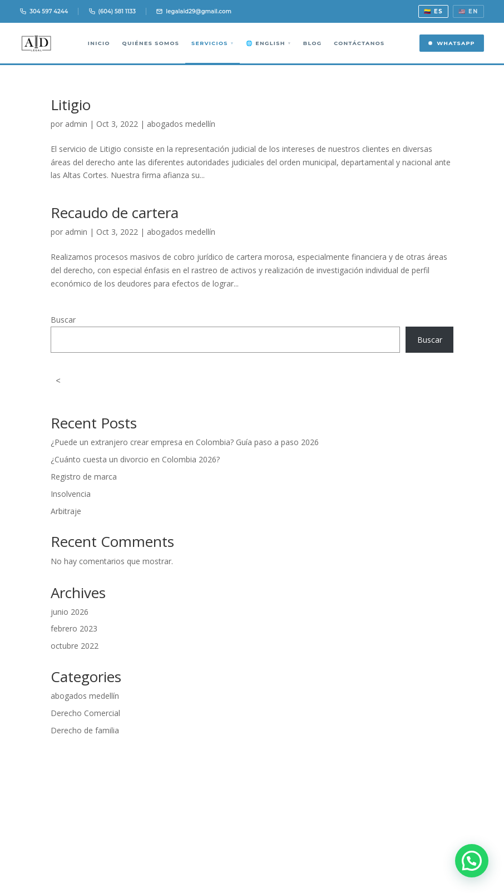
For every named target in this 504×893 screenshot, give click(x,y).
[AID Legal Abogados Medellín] (36, 43)
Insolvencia (71, 494)
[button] (471, 860)
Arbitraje (66, 511)
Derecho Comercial (85, 713)
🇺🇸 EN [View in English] (468, 11)
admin (76, 124)
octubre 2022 (74, 645)
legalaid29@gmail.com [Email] (193, 11)
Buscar (63, 319)
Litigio (71, 105)
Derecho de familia (85, 730)
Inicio (98, 43)
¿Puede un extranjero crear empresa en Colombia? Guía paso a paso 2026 (185, 442)
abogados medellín (181, 124)
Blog (312, 43)
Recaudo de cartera (115, 213)
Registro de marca (84, 476)
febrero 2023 (74, 628)
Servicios (212, 43)
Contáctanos (359, 43)
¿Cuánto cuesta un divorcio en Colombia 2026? (135, 459)
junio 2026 (69, 611)
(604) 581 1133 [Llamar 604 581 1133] (112, 11)
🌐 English (267, 43)
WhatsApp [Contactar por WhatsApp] (451, 43)
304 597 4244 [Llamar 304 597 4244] (44, 11)
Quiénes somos (150, 43)
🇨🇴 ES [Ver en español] (433, 11)
